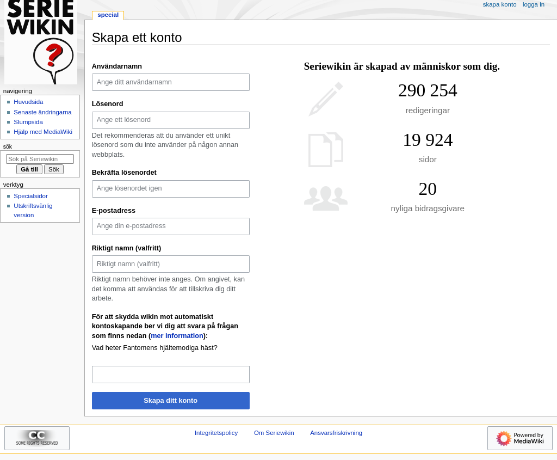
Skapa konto (500, 4)
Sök (7, 146)
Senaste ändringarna (42, 112)
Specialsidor (30, 196)
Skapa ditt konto (170, 400)
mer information (177, 336)
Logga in (533, 4)
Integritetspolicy (216, 433)
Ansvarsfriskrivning (336, 433)
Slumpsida (28, 122)
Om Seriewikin (274, 433)
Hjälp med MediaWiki (43, 131)
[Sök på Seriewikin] (40, 159)
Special (108, 14)
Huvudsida (28, 102)
